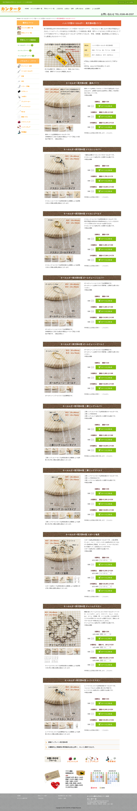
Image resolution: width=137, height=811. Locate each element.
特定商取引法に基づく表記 (64, 795)
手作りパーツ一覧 (49, 8)
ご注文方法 (59, 8)
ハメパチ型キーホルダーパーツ (46, 18)
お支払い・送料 (69, 8)
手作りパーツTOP (42, 795)
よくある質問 (96, 8)
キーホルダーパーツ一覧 (29, 18)
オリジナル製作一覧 (36, 8)
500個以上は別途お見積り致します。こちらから (98, 133)
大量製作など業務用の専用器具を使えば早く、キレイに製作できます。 (71, 747)
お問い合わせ (79, 8)
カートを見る (130, 2)
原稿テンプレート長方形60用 (58, 742)
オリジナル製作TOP (22, 798)
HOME (27, 8)
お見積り (87, 8)
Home (18, 18)
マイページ (121, 2)
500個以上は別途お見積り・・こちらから (96, 197)
